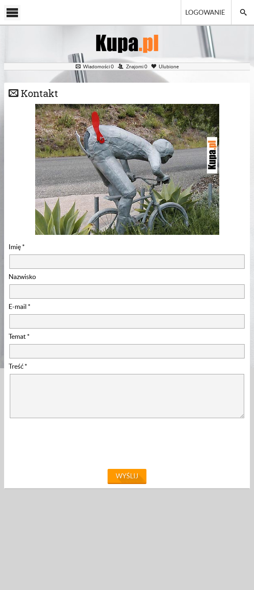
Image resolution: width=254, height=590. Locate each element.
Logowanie (205, 12)
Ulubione (165, 66)
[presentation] (71, 446)
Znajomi (132, 66)
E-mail (19, 306)
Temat (19, 336)
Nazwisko (22, 276)
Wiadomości (95, 66)
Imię (17, 246)
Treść (18, 366)
